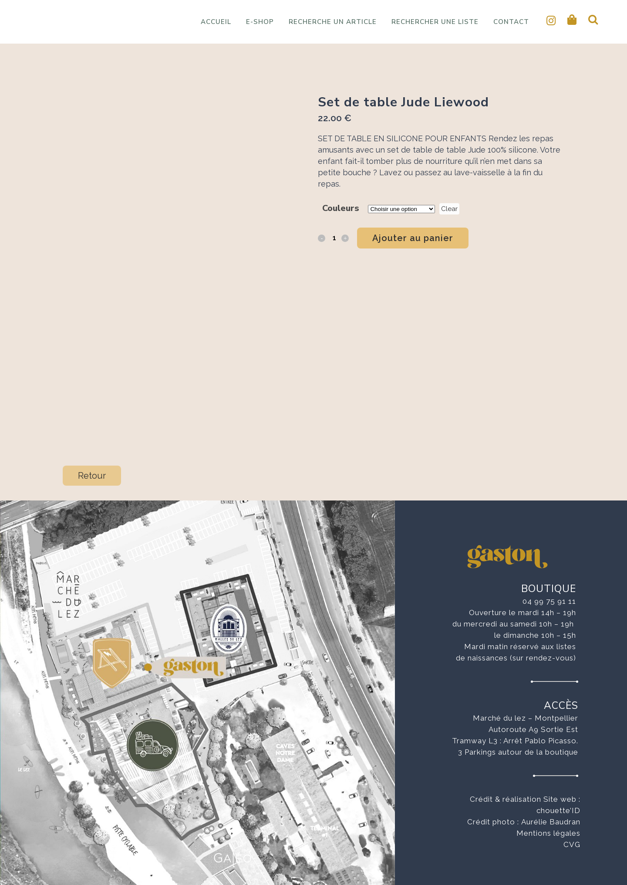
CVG (571, 844)
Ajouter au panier (412, 238)
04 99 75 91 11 (549, 601)
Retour (92, 475)
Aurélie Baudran (550, 821)
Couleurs (340, 208)
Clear (449, 209)
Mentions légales (548, 833)
